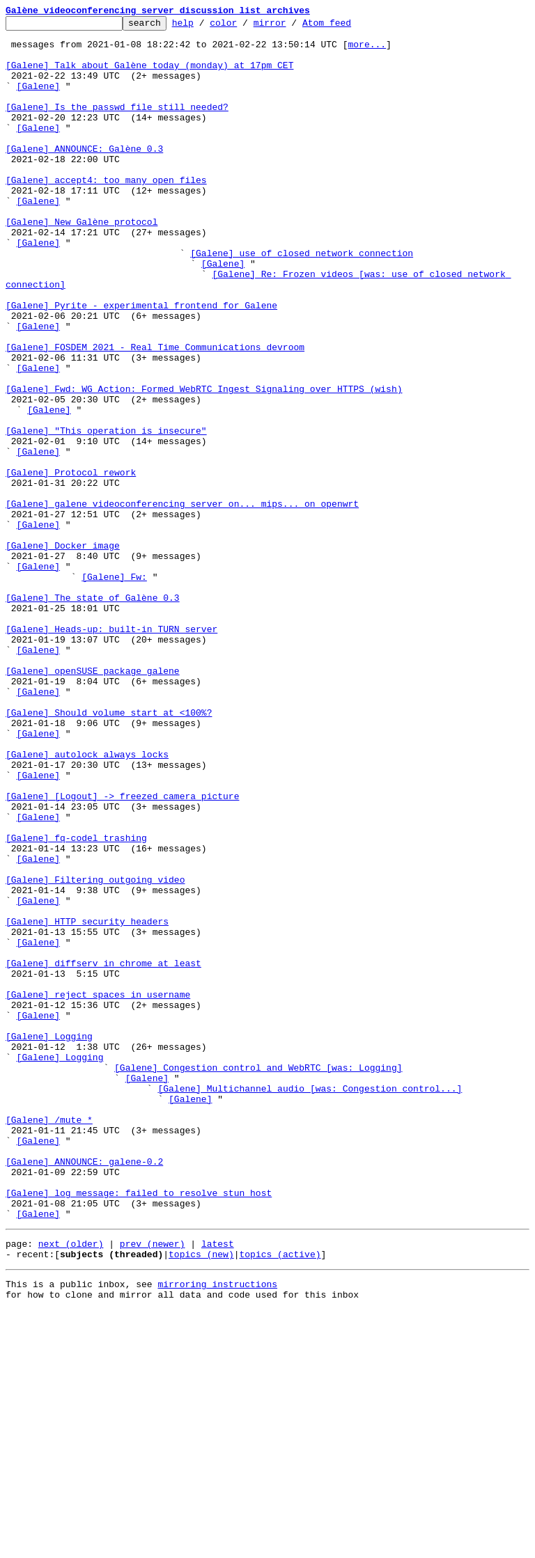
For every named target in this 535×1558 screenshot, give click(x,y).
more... (367, 50)
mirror (291, 26)
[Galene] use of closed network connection (301, 300)
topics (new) (201, 1498)
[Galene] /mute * (49, 1341)
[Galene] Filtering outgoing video (95, 1052)
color (244, 26)
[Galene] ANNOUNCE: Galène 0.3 (84, 175)
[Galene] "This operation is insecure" (106, 513)
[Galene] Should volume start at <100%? (109, 852)
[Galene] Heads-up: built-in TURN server (111, 752)
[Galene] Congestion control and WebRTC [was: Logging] (258, 1278)
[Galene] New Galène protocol (81, 263)
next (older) (71, 1485)
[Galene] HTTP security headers (87, 1102)
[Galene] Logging (49, 1240)
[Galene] (38, 100)
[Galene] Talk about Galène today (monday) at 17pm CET (149, 75)
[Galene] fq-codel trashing (76, 1002)
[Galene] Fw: (114, 689)
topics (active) (279, 1498)
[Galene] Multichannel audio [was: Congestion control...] (309, 1303)
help (204, 26)
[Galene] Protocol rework (71, 564)
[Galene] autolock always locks (87, 902)
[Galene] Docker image (63, 651)
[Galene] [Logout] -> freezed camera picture (122, 952)
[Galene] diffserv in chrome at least (103, 1153)
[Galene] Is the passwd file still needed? (117, 125)
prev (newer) (152, 1485)
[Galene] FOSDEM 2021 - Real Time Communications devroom (155, 413)
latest (217, 1485)
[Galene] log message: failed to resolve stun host (139, 1428)
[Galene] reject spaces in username (98, 1190)
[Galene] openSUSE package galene (93, 802)
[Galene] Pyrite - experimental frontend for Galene (141, 363)
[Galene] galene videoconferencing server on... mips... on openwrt (182, 601)
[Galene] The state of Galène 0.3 (93, 714)
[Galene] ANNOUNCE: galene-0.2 (84, 1391)
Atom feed (348, 26)
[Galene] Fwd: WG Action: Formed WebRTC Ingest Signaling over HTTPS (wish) (204, 463)
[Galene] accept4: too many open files (106, 213)
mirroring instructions (217, 1530)
